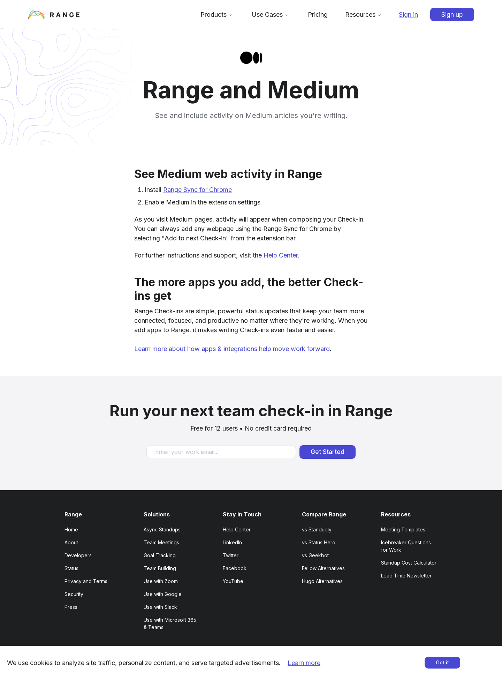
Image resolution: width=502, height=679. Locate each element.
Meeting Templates (403, 529)
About (71, 542)
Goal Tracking (160, 555)
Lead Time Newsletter (406, 576)
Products (217, 14)
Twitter (230, 555)
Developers (78, 555)
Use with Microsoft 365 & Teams (170, 623)
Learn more (304, 662)
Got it (442, 662)
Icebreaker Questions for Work (406, 546)
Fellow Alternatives (323, 568)
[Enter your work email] (221, 452)
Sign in (408, 14)
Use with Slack (160, 607)
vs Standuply (317, 529)
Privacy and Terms (85, 581)
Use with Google (163, 594)
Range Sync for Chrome (197, 189)
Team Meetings (161, 542)
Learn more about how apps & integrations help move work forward (232, 348)
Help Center (281, 255)
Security (73, 594)
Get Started (327, 451)
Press (70, 607)
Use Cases (271, 14)
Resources (364, 14)
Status (71, 568)
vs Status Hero (318, 542)
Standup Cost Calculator (408, 563)
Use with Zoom (161, 581)
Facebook (234, 568)
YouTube (233, 581)
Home (71, 529)
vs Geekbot (315, 555)
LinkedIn (232, 542)
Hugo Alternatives (322, 581)
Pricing (318, 14)
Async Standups (162, 529)
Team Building (160, 568)
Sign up (452, 14)
